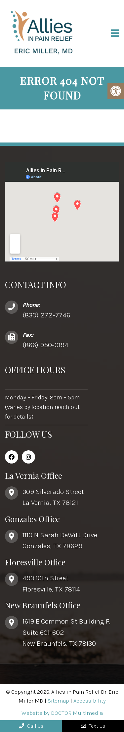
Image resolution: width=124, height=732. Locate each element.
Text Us (93, 726)
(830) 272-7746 (46, 315)
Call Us (31, 726)
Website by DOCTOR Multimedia (62, 713)
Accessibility (89, 700)
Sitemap (58, 700)
